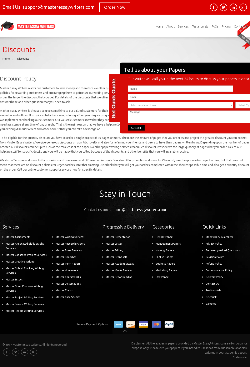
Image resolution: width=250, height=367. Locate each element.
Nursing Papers (165, 250)
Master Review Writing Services (25, 304)
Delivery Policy (214, 277)
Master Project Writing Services (25, 297)
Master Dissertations (68, 283)
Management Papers (168, 243)
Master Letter (114, 243)
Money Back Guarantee (220, 237)
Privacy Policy (214, 243)
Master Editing (114, 250)
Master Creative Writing (20, 261)
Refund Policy (214, 263)
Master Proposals (116, 257)
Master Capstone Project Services (26, 255)
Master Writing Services (70, 237)
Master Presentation (118, 237)
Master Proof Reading (119, 277)
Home (6, 58)
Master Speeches (66, 257)
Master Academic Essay (120, 263)
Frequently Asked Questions (223, 250)
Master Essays (14, 279)
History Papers (165, 237)
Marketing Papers (166, 270)
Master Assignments (18, 237)
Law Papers (163, 277)
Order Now (114, 7)
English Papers (164, 257)
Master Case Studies (68, 297)
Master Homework (67, 270)
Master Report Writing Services (25, 310)
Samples (211, 303)
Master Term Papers (68, 263)
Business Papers (165, 263)
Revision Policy (215, 257)
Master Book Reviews (69, 250)
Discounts (23, 58)
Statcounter (240, 357)
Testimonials (213, 290)
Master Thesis (64, 290)
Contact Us (212, 283)
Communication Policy (219, 270)
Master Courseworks (68, 277)
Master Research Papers (70, 243)
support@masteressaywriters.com (137, 210)
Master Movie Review (119, 270)
